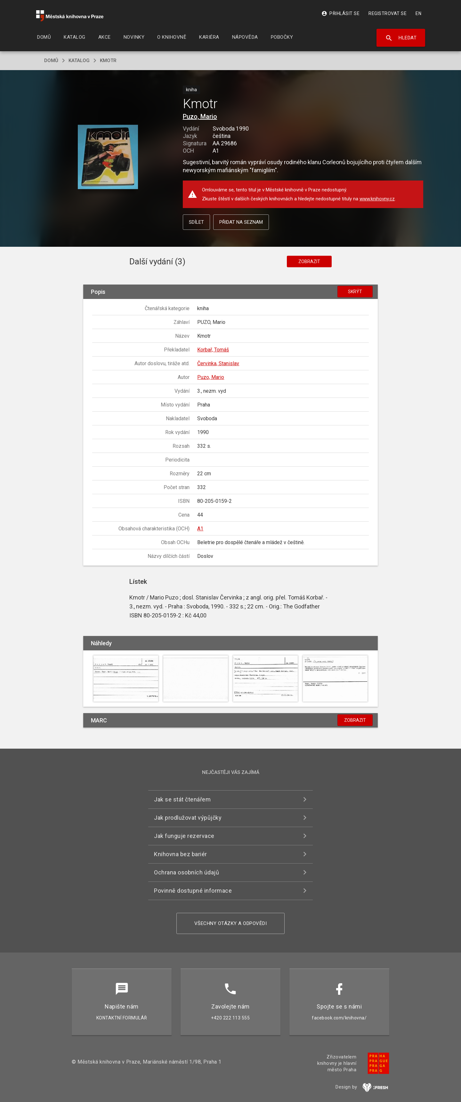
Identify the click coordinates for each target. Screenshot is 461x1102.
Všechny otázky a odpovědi (230, 923)
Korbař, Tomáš (213, 350)
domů (51, 60)
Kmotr (108, 60)
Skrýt (355, 291)
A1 (200, 529)
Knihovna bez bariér (180, 854)
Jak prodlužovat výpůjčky (188, 817)
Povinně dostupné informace (193, 890)
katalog (79, 60)
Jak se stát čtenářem (182, 799)
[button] (108, 157)
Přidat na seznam (241, 222)
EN (418, 13)
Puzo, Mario (200, 116)
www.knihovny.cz (377, 199)
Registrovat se (387, 13)
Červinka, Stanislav (218, 363)
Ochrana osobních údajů (186, 872)
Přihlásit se (340, 13)
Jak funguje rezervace (184, 836)
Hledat (401, 38)
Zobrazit (309, 261)
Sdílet (196, 222)
